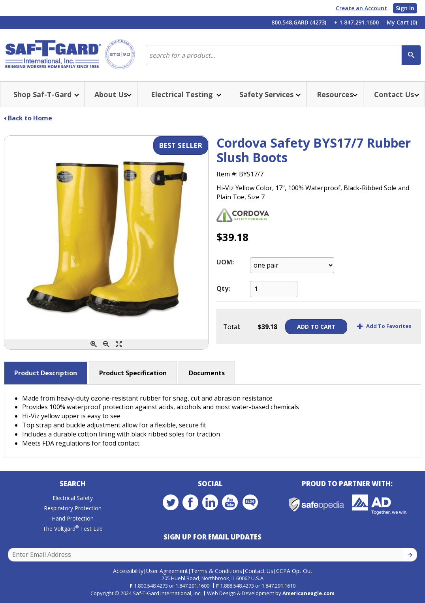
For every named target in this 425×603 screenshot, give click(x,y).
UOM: (225, 262)
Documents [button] (207, 373)
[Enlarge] (118, 344)
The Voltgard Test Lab (73, 528)
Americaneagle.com (308, 593)
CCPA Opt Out (294, 571)
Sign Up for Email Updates (212, 536)
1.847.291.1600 (192, 585)
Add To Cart (316, 326)
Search (73, 483)
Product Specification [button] (133, 373)
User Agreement (167, 571)
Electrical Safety (73, 498)
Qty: (223, 288)
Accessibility (128, 571)
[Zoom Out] (106, 344)
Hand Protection (73, 518)
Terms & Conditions (216, 571)
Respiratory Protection (73, 508)
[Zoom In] (93, 344)
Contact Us (259, 571)
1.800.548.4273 (151, 585)
